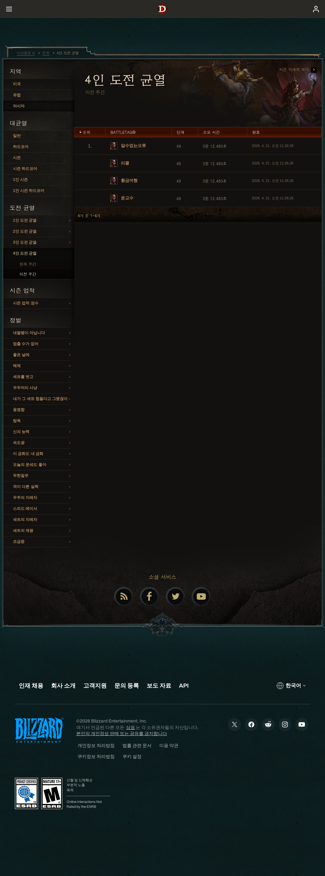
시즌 (17, 157)
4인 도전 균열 (25, 253)
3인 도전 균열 (42, 242)
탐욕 (42, 421)
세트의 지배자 (42, 519)
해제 (42, 366)
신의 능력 (42, 432)
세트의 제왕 (42, 530)
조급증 (42, 541)
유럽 (17, 95)
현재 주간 (27, 264)
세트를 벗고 (42, 377)
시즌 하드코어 (25, 168)
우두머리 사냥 (42, 388)
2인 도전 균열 (42, 231)
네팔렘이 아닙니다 (42, 333)
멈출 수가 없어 (42, 344)
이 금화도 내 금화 (42, 454)
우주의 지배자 (42, 498)
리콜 (119, 163)
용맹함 (42, 410)
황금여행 (124, 181)
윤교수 (121, 198)
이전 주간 (27, 274)
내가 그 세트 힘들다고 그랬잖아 (42, 399)
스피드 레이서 (42, 509)
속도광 (42, 443)
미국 (17, 84)
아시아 (19, 106)
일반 (17, 135)
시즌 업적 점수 (42, 303)
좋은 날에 (42, 355)
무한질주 (42, 476)
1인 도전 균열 (42, 220)
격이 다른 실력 (42, 487)
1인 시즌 (20, 179)
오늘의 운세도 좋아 (42, 465)
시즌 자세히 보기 (298, 70)
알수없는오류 (128, 146)
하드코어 (20, 146)
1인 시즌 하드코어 (28, 190)
